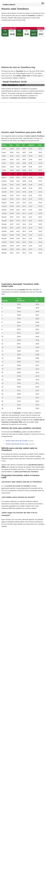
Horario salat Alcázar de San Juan (17, 444)
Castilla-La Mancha (9, 4)
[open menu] (42, 3)
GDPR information (7, 536)
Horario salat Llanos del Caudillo (16, 440)
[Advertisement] (23, 53)
